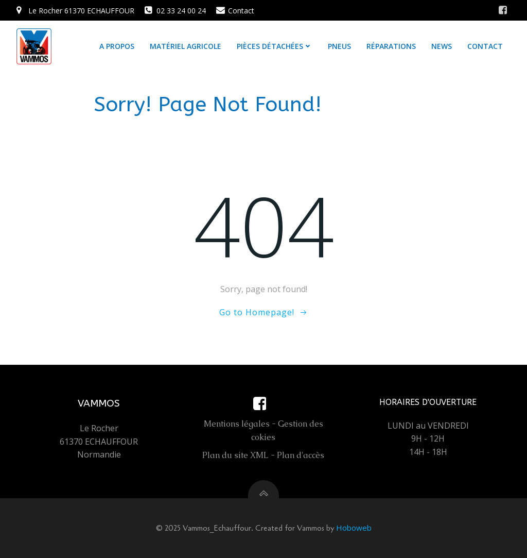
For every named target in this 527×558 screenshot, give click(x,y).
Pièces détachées (274, 46)
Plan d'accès (300, 455)
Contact (485, 46)
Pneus (339, 46)
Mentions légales (237, 423)
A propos (116, 46)
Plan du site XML (235, 455)
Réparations (391, 46)
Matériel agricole (185, 46)
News (441, 46)
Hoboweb (354, 527)
